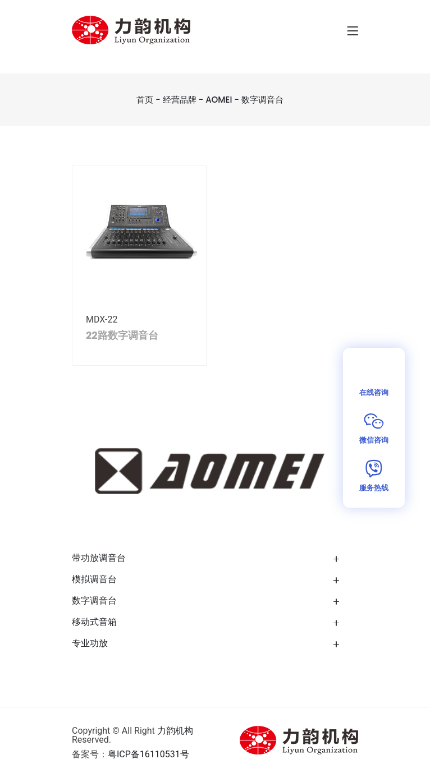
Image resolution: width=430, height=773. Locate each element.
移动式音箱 (94, 621)
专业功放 (90, 643)
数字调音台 (262, 99)
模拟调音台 (94, 579)
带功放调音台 (99, 558)
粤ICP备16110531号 (148, 754)
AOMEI (218, 99)
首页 (144, 99)
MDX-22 (101, 319)
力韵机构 (175, 730)
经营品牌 (179, 99)
